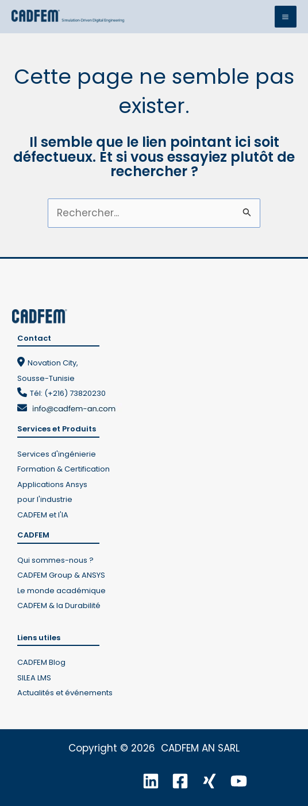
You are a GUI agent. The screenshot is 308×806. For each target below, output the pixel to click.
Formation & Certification (63, 469)
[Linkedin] (151, 781)
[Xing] (209, 781)
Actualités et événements (65, 692)
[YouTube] (238, 781)
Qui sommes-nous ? (55, 560)
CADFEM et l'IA (42, 514)
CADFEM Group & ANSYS (61, 575)
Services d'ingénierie (56, 454)
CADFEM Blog (41, 662)
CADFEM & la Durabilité (59, 605)
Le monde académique (61, 590)
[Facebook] (180, 781)
